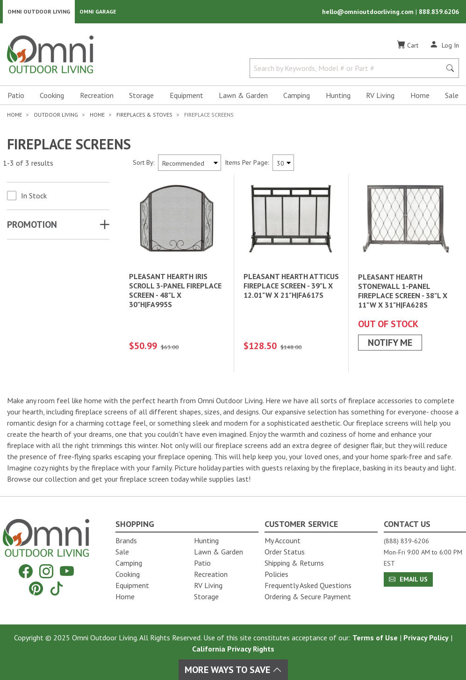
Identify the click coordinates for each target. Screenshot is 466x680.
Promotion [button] (32, 225)
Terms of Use (375, 637)
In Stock (34, 196)
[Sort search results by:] (189, 163)
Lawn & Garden (243, 96)
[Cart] (407, 46)
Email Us (408, 579)
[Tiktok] (57, 588)
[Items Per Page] (283, 163)
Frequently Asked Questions (308, 585)
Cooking (52, 96)
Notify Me (390, 343)
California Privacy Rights (233, 648)
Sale (452, 96)
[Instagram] (46, 571)
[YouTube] (67, 571)
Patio (15, 96)
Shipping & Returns (294, 563)
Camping (296, 96)
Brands (126, 540)
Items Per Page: (247, 163)
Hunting (338, 96)
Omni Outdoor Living (38, 11)
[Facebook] (26, 571)
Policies (276, 574)
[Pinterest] (36, 588)
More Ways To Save (233, 670)
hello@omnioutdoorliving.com (369, 12)
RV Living (380, 96)
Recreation (97, 96)
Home (420, 96)
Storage (141, 96)
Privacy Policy (426, 637)
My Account (283, 540)
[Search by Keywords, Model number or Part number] (348, 69)
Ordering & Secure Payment (308, 596)
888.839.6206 (439, 12)
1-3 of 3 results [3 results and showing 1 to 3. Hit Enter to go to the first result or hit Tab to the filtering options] (28, 163)
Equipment (186, 96)
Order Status (285, 551)
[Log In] (444, 45)
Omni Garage (97, 11)
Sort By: (143, 163)
